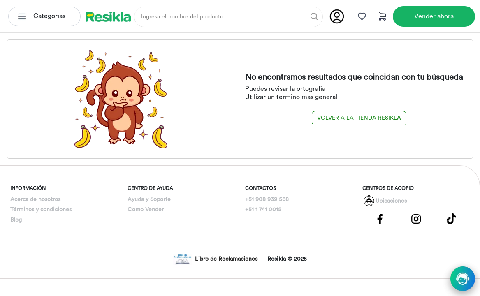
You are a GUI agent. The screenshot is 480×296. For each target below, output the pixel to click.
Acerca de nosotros (35, 199)
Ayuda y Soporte (149, 199)
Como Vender (146, 210)
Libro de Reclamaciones (215, 259)
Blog (16, 220)
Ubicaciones (391, 201)
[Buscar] (314, 16)
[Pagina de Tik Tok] (452, 218)
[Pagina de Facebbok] (380, 218)
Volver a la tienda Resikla (359, 118)
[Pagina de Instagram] (416, 218)
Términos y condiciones (41, 210)
